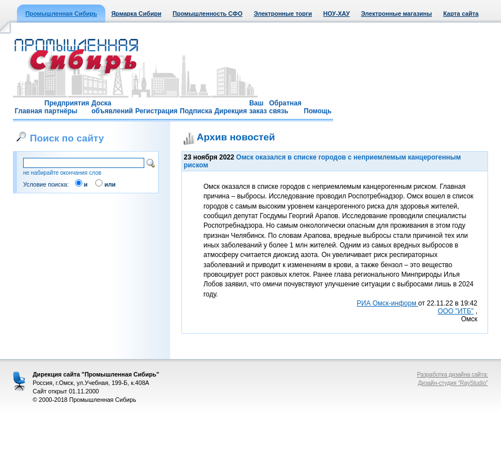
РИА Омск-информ (387, 303)
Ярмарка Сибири (136, 13)
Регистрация (156, 111)
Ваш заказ (258, 107)
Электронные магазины (396, 13)
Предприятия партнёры (67, 107)
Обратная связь (285, 107)
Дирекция (230, 111)
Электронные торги (283, 13)
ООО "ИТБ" (456, 311)
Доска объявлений (112, 107)
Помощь (317, 111)
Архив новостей (236, 137)
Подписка (196, 111)
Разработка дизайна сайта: (452, 374)
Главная (28, 111)
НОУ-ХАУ (336, 13)
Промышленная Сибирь (61, 13)
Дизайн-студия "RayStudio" (453, 383)
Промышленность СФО (207, 13)
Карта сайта (460, 13)
